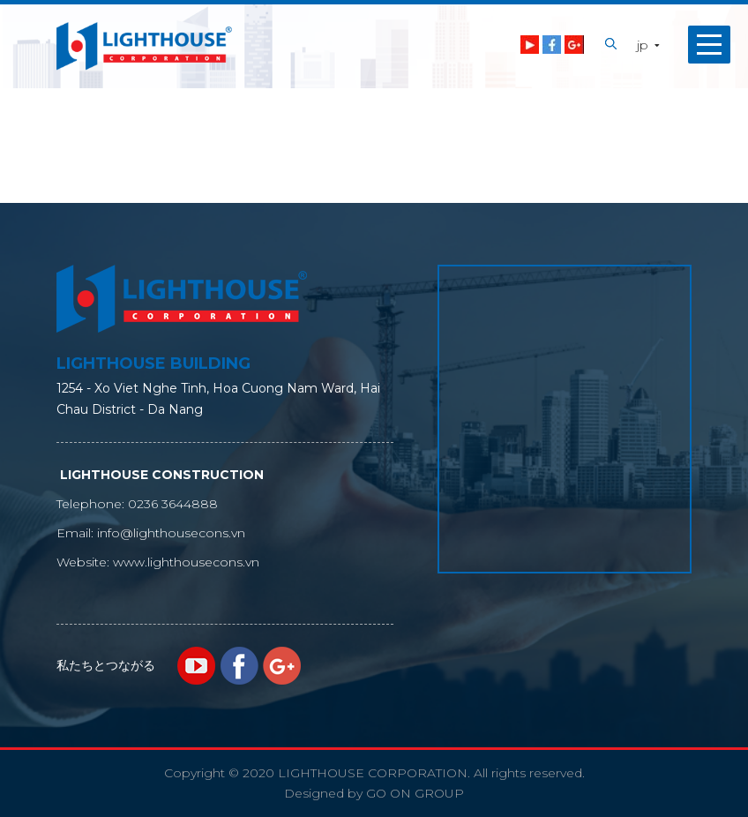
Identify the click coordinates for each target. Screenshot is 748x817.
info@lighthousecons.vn (171, 533)
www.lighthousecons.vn (186, 562)
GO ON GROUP (415, 793)
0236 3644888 (173, 504)
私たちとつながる (105, 665)
